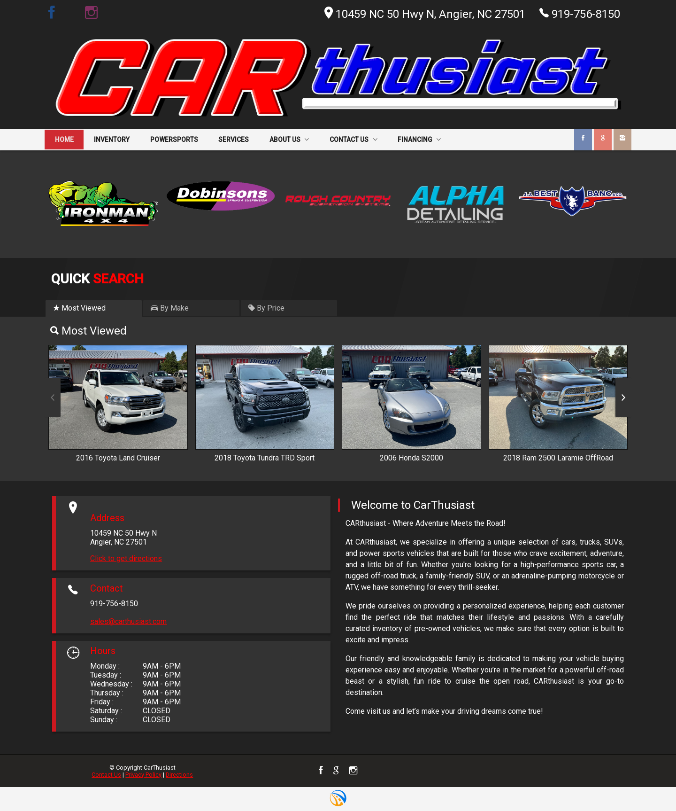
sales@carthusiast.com (128, 621)
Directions (179, 774)
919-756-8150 (579, 13)
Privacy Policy (143, 774)
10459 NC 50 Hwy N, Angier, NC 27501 (424, 14)
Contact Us (106, 774)
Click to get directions (126, 558)
